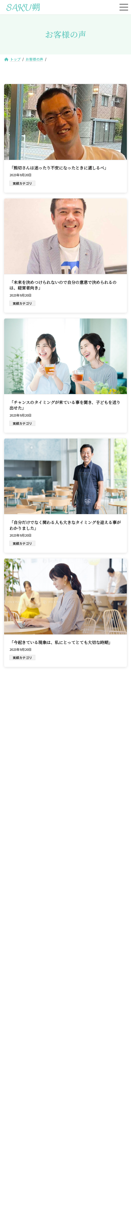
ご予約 (96, 1094)
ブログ (96, 1122)
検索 (105, 705)
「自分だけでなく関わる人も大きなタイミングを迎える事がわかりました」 (65, 525)
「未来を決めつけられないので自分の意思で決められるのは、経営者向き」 (63, 285)
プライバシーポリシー (82, 1155)
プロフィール (96, 1108)
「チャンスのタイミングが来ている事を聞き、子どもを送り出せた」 (64, 405)
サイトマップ (41, 1155)
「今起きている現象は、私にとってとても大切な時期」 (60, 642)
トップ (35, 1094)
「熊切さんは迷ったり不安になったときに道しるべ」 (58, 168)
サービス (34, 1108)
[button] (65, 987)
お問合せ (34, 1137)
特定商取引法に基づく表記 (65, 1169)
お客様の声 (34, 1122)
